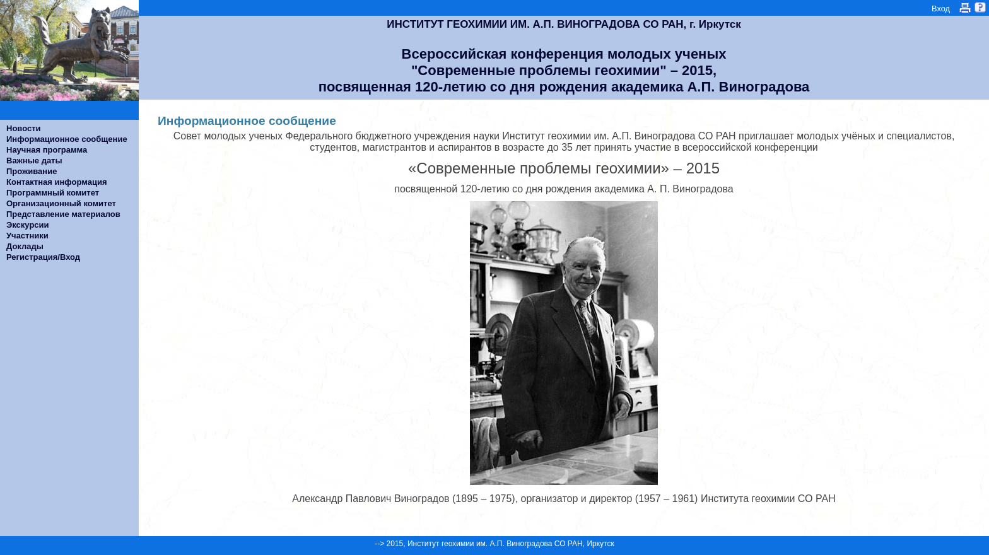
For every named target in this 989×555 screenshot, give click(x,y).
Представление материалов (63, 214)
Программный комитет (52, 192)
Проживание (31, 171)
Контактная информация (56, 182)
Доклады (25, 246)
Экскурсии (27, 225)
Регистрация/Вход (43, 257)
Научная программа (46, 150)
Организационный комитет (61, 203)
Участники (27, 235)
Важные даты (34, 160)
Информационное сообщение (66, 139)
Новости (23, 128)
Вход (941, 8)
